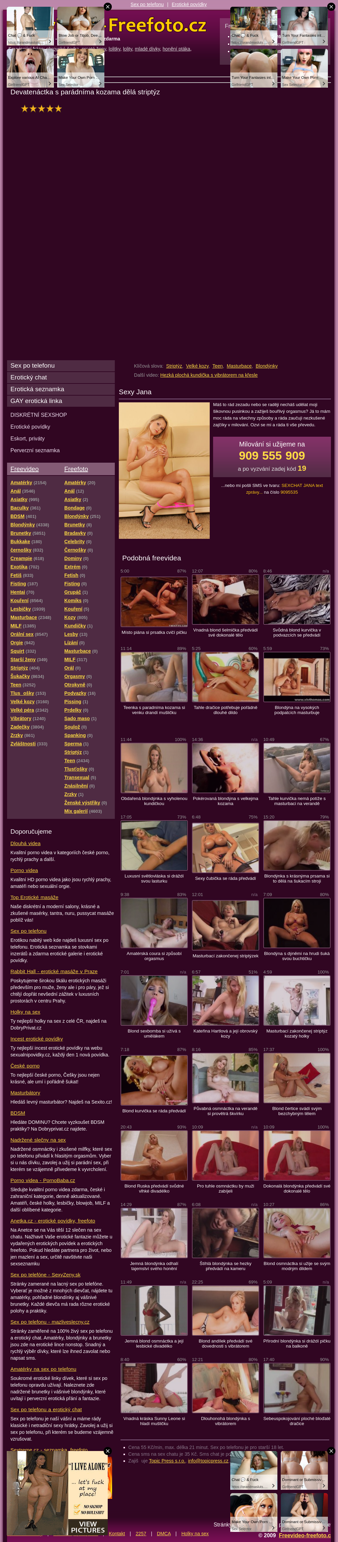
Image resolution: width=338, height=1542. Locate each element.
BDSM (17, 1113)
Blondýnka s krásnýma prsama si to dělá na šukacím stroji (297, 878)
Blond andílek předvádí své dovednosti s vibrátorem (225, 1343)
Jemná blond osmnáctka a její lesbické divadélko (154, 1343)
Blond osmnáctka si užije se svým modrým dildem (297, 1266)
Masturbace (239, 366)
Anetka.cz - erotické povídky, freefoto (52, 1221)
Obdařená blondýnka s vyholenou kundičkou (154, 801)
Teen (217, 366)
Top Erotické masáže (34, 897)
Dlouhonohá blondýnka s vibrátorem (225, 1421)
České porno (25, 1066)
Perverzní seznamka (35, 450)
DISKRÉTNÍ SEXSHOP (38, 415)
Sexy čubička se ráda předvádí (225, 878)
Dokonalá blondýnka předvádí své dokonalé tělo (296, 1188)
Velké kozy (197, 366)
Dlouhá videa (25, 843)
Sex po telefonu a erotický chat (46, 1409)
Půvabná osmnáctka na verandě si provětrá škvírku (226, 1111)
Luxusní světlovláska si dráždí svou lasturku (154, 878)
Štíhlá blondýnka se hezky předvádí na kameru (225, 1266)
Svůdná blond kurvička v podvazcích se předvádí (297, 632)
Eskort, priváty (27, 438)
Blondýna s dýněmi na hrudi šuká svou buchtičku (297, 956)
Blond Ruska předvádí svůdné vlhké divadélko (154, 1188)
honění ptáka (176, 49)
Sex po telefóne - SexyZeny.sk (45, 1274)
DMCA (164, 1533)
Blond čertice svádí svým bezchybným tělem (297, 1111)
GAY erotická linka (36, 400)
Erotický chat (28, 377)
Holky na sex (25, 1012)
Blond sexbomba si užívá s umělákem (154, 1033)
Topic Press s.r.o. (167, 1460)
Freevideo (24, 468)
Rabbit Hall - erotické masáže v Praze (54, 971)
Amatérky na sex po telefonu (43, 1369)
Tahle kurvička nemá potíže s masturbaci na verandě (297, 801)
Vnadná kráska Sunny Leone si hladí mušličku (154, 1421)
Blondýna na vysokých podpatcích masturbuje (296, 710)
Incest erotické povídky (36, 1039)
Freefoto (76, 468)
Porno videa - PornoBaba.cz (42, 1180)
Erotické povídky (189, 4)
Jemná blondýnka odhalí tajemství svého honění (154, 1266)
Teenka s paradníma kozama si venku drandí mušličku (154, 710)
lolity (127, 49)
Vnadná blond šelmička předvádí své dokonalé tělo (225, 632)
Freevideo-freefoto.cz (306, 1535)
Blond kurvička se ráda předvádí (154, 1110)
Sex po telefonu (147, 4)
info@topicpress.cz (208, 1460)
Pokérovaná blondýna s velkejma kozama (225, 801)
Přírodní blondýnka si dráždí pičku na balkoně (296, 1343)
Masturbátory (25, 1093)
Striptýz (174, 366)
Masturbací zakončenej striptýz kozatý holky (297, 1033)
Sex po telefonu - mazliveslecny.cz (50, 1322)
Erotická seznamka (37, 389)
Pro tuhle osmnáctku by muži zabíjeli (225, 1188)
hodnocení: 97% (43, 108)
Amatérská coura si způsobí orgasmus (154, 956)
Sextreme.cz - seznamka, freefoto (49, 1450)
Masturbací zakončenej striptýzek (226, 955)
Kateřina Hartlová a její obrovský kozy (226, 1033)
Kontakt (117, 1533)
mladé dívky (147, 49)
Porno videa (24, 870)
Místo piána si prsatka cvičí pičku (154, 632)
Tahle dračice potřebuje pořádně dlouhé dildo (225, 710)
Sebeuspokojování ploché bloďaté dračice (296, 1421)
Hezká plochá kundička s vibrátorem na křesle (209, 375)
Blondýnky (266, 366)
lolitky (114, 49)
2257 (141, 1533)
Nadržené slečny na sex (38, 1140)
